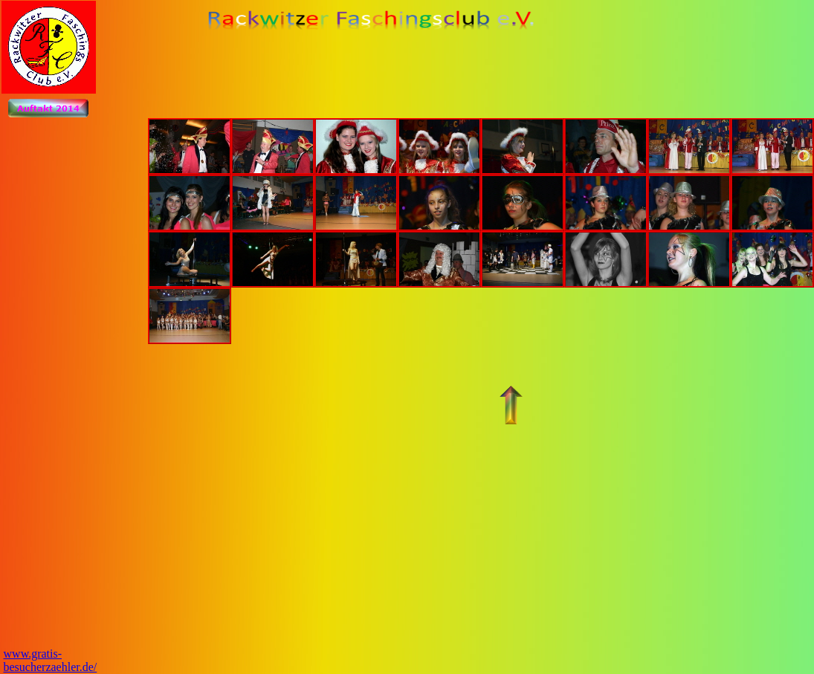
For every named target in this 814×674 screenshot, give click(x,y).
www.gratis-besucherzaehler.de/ (50, 660)
